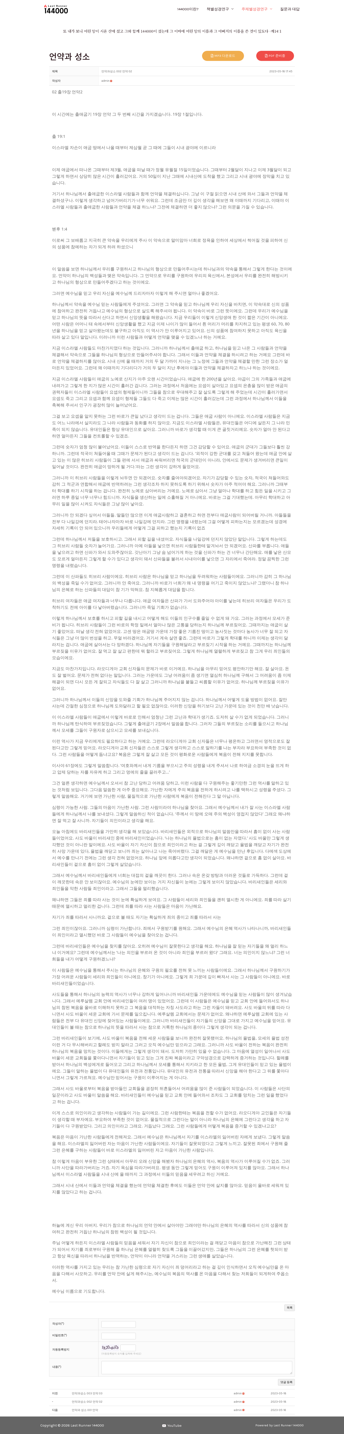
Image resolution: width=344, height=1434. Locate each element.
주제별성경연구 (255, 9)
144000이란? (190, 9)
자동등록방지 (60, 1349)
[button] (105, 80)
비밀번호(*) (59, 1335)
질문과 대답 (290, 9)
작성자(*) (58, 1323)
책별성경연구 (219, 9)
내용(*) (56, 1366)
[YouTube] (172, 1426)
